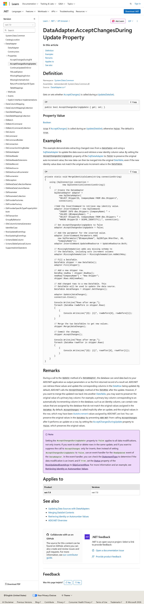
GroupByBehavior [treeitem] (13, 219)
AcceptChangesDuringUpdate (107, 421)
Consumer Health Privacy (80, 602)
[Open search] (131, 3)
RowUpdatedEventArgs (57, 464)
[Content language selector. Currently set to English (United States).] (15, 595)
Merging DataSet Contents (61, 512)
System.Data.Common (64, 80)
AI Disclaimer (8, 602)
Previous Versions (24, 602)
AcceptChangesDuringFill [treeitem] (21, 59)
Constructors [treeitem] (13, 51)
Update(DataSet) (106, 94)
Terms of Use (101, 602)
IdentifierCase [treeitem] (11, 227)
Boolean (47, 122)
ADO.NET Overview (57, 520)
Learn (45, 21)
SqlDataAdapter (50, 152)
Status (97, 460)
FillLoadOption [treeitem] (16, 71)
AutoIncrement (80, 413)
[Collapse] (34, 18)
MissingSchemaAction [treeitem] (19, 79)
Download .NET (132, 11)
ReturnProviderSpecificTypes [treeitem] (22, 83)
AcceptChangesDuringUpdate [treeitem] (23, 63)
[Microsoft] (5, 4)
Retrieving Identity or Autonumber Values (66, 468)
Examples (49, 54)
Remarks (49, 57)
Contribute (49, 602)
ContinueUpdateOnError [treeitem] (20, 67)
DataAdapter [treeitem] (13, 47)
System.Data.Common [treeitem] (15, 35)
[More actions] (137, 21)
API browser (63, 21)
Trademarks (115, 602)
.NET (53, 21)
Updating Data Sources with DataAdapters (68, 508)
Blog (37, 602)
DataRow (117, 385)
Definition (49, 50)
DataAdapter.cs (57, 87)
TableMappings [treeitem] (16, 87)
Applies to (49, 61)
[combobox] (19, 25)
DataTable (118, 160)
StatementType (110, 456)
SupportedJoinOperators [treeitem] (16, 247)
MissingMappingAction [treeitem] (20, 75)
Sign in (138, 3)
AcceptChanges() (72, 94)
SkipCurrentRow (80, 464)
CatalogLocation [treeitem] (13, 39)
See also (48, 65)
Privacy (60, 602)
